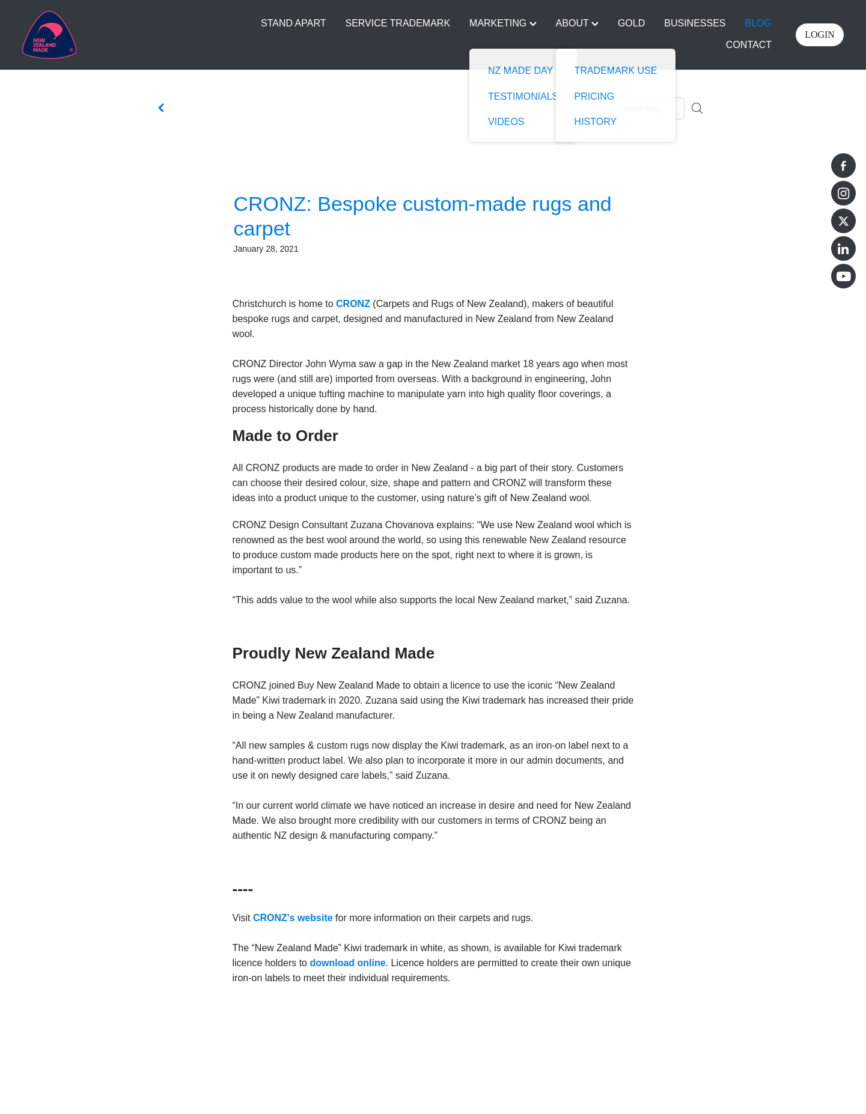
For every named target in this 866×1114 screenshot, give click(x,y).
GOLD (631, 23)
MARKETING (503, 23)
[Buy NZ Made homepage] (104, 35)
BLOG (758, 23)
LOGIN (820, 34)
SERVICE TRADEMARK (397, 23)
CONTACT (749, 45)
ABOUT (577, 23)
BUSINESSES (694, 23)
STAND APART (293, 23)
